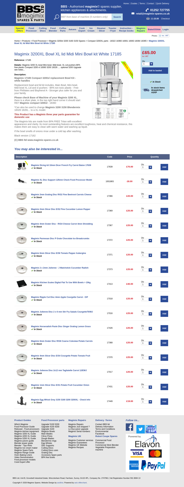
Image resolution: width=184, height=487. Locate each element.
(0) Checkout (160, 19)
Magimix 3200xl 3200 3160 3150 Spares (67, 41)
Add (164, 167)
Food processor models (24, 460)
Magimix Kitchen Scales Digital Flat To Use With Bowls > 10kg (61, 282)
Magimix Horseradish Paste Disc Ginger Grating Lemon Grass (61, 326)
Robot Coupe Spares (106, 436)
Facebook (99, 434)
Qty (143, 61)
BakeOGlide (154, 29)
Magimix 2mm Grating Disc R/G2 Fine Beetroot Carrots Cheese (61, 194)
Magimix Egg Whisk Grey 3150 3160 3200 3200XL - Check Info (60, 400)
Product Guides (22, 420)
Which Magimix (21, 424)
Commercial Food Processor (103, 441)
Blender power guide (23, 443)
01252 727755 (160, 10)
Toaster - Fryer (112, 29)
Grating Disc (46, 452)
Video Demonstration (23, 457)
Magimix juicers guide (24, 441)
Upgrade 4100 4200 (50, 427)
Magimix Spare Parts (23, 450)
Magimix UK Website (77, 445)
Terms (142, 3)
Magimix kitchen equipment (26, 431)
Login (166, 29)
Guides (134, 3)
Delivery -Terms (103, 420)
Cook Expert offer (22, 462)
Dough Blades (47, 438)
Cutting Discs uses (49, 450)
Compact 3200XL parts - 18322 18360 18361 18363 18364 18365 (117, 41)
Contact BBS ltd (102, 424)
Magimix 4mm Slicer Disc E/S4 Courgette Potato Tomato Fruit (60, 356)
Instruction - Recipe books (126, 29)
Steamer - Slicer (101, 29)
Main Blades (46, 434)
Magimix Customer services (80, 440)
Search (117, 17)
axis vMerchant (80, 483)
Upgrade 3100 (47, 429)
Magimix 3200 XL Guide (25, 434)
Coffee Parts (62, 29)
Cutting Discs (47, 448)
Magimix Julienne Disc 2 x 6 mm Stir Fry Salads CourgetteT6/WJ (62, 312)
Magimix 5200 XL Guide (25, 438)
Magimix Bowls (48, 431)
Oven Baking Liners (23, 455)
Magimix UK (74, 436)
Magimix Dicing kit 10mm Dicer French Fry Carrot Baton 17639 (61, 165)
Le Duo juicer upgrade (78, 429)
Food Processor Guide (24, 427)
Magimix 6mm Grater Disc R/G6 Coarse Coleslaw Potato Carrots (62, 341)
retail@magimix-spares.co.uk (153, 13)
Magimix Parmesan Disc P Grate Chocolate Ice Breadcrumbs (60, 238)
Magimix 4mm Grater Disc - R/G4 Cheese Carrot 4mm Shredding (62, 224)
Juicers (72, 29)
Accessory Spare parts (51, 455)
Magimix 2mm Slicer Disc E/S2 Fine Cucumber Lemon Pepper (60, 209)
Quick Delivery (162, 3)
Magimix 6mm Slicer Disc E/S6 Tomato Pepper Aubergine (58, 253)
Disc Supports (47, 445)
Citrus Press (46, 436)
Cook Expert (81, 29)
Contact (150, 3)
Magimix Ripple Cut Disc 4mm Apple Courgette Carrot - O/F (59, 297)
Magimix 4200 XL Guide (25, 436)
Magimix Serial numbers (79, 431)
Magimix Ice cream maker (25, 448)
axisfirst (60, 483)
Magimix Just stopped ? (79, 427)
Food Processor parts (52, 420)
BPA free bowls (48, 457)
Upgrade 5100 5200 (50, 424)
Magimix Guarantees (77, 443)
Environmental (101, 431)
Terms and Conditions (105, 429)
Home (126, 3)
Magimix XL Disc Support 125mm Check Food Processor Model (61, 180)
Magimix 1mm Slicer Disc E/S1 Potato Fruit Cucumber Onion (60, 385)
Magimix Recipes (76, 447)
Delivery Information (104, 427)
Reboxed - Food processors (26, 429)
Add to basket (155, 70)
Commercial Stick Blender (107, 445)
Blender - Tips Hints (23, 445)
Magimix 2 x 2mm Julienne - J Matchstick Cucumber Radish (59, 268)
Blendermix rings (48, 441)
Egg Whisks (46, 443)
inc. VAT (165, 36)
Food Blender (53, 29)
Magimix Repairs (141, 29)
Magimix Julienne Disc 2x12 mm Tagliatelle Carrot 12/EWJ (59, 370)
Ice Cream (91, 29)
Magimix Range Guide (24, 452)
